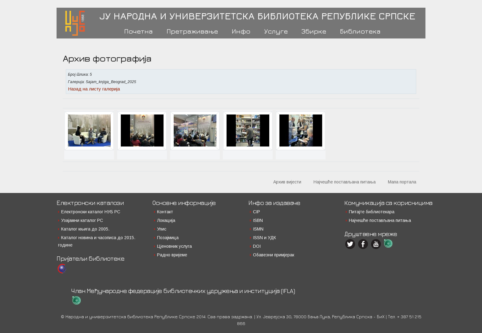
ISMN (258, 229)
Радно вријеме (172, 254)
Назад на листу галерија (94, 88)
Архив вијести (287, 181)
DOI (257, 246)
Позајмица (168, 237)
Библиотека (360, 31)
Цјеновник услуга (174, 246)
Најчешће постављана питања (345, 181)
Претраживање (192, 31)
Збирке (314, 31)
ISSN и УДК (264, 237)
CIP (256, 211)
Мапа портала (402, 181)
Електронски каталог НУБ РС (90, 211)
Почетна (138, 31)
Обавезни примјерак (273, 254)
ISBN (258, 220)
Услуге (276, 31)
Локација (166, 220)
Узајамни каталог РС (82, 220)
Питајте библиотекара (371, 211)
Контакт (165, 211)
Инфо (241, 31)
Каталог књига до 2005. (85, 229)
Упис (161, 229)
